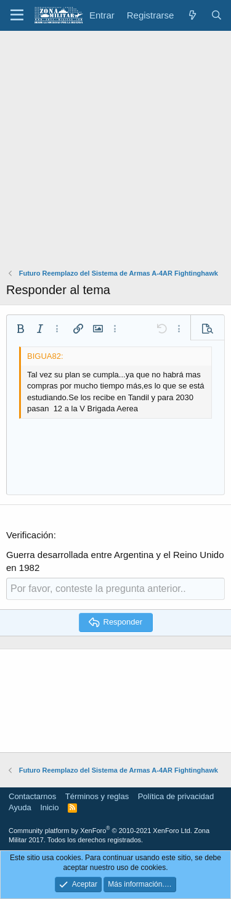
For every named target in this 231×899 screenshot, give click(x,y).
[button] (16, 15)
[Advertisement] (115, 152)
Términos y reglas (97, 796)
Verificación (30, 535)
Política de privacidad (176, 796)
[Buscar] (217, 15)
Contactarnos (32, 796)
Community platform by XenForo (100, 830)
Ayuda (20, 807)
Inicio (49, 807)
